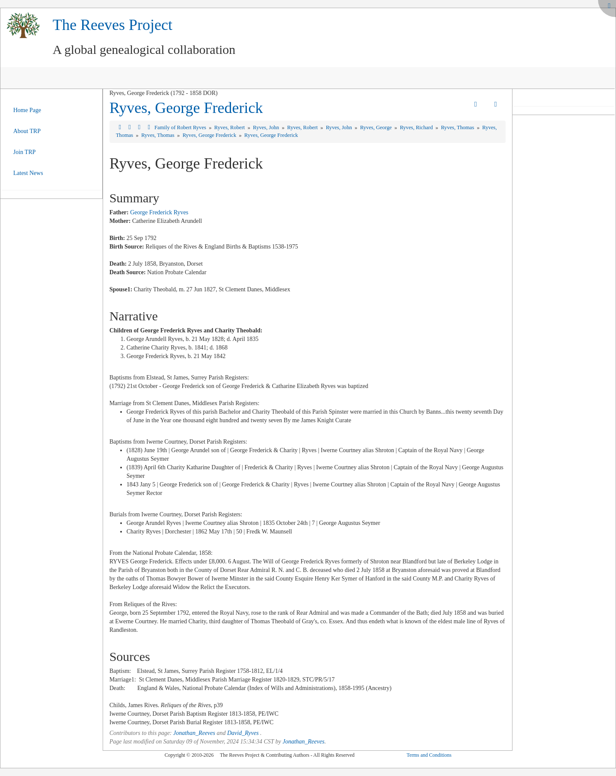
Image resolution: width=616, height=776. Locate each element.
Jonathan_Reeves (194, 733)
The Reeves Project (112, 24)
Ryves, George (376, 127)
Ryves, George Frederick (186, 107)
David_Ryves (243, 733)
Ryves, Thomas (458, 127)
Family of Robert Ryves (180, 127)
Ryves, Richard (417, 127)
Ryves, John (266, 127)
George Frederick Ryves (159, 212)
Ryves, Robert (230, 127)
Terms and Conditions (428, 755)
